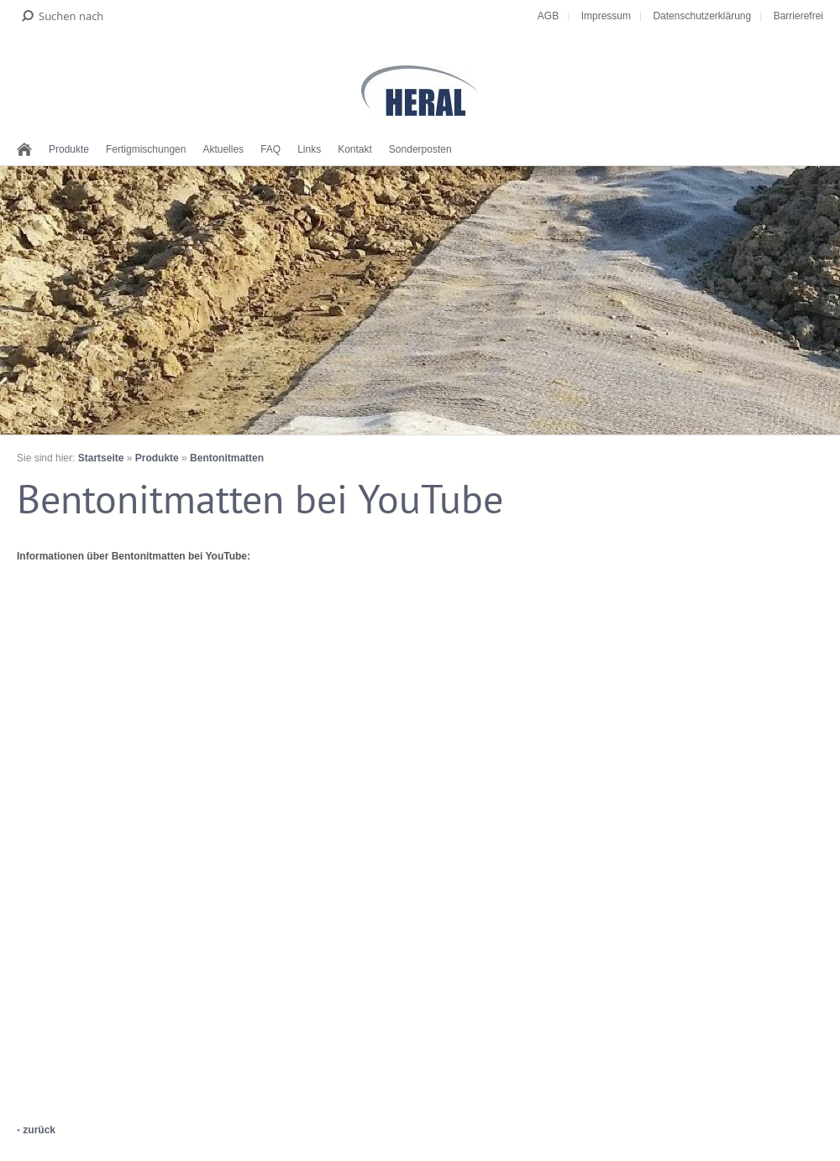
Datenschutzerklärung (702, 16)
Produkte (69, 149)
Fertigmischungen (146, 149)
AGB (548, 16)
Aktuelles (223, 149)
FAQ (270, 149)
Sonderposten (420, 149)
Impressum (606, 16)
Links (309, 149)
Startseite (101, 458)
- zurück (36, 1130)
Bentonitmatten (227, 458)
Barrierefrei (798, 16)
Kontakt (355, 149)
